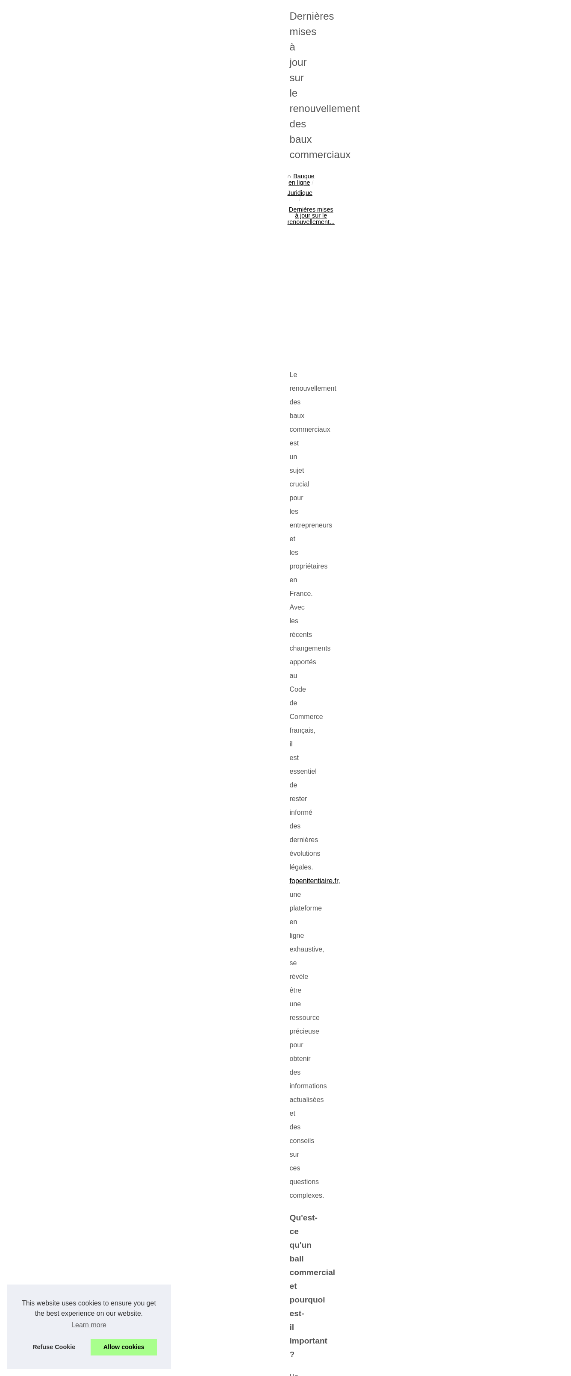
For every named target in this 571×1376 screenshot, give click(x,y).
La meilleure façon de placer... (465, 759)
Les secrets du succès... (457, 412)
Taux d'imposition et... (453, 431)
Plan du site (440, 170)
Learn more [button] (88, 1325)
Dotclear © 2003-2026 (214, 1367)
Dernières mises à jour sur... (462, 682)
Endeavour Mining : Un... (458, 218)
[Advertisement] (221, 298)
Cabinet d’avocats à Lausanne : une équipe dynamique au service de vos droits (195, 1311)
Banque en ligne (59, 229)
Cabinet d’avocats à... (453, 644)
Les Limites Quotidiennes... (461, 237)
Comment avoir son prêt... (459, 373)
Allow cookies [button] (123, 1347)
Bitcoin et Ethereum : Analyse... (467, 586)
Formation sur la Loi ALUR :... (464, 508)
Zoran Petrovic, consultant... (462, 566)
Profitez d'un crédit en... (456, 335)
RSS (177, 1367)
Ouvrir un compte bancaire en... (467, 450)
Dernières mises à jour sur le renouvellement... (185, 229)
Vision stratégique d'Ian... (458, 604)
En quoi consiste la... (452, 295)
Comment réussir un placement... (469, 740)
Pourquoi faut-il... (447, 721)
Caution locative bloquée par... (465, 489)
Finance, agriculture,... (454, 256)
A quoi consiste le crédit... (459, 354)
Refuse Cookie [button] (53, 1347)
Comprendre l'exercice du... (462, 663)
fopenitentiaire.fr (118, 409)
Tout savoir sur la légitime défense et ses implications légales (106, 1264)
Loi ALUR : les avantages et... (465, 527)
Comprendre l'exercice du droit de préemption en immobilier (336, 1264)
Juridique (101, 229)
